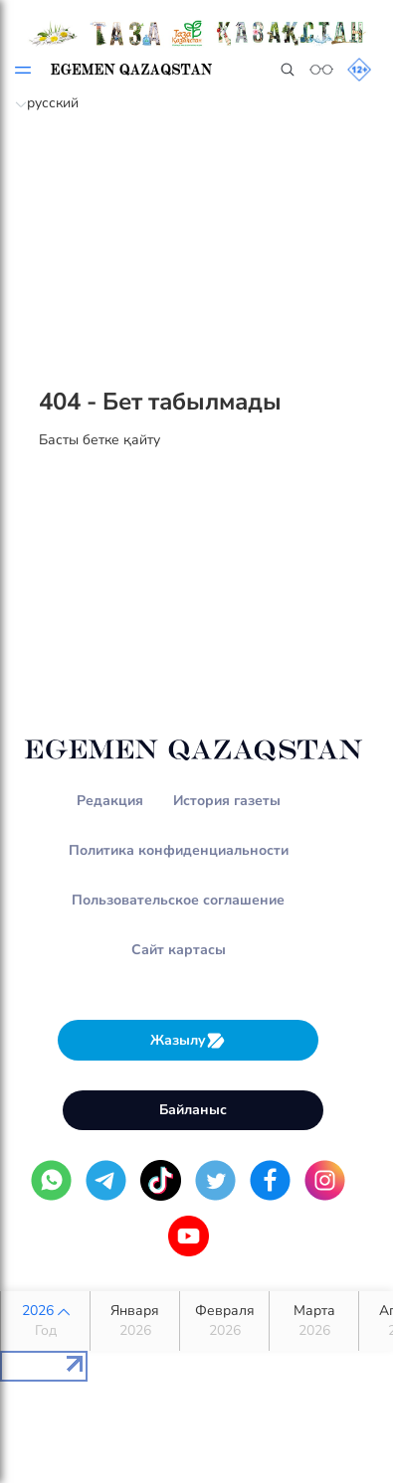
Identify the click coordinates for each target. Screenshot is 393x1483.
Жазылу (188, 1040)
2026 (45, 1321)
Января (134, 1321)
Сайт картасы (178, 949)
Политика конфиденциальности (179, 850)
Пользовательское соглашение (178, 900)
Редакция (110, 800)
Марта (314, 1321)
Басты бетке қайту (99, 439)
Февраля (224, 1321)
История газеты (227, 800)
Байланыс (193, 1109)
